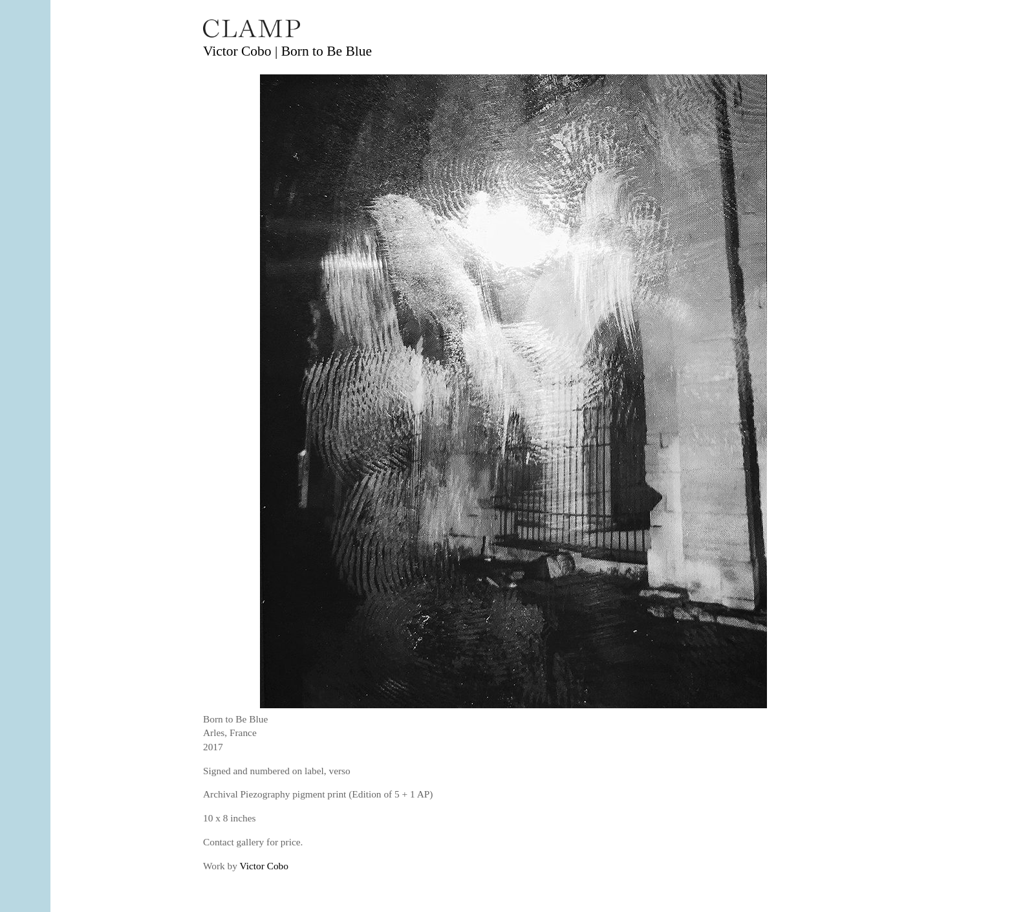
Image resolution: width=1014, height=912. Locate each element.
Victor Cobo (264, 865)
